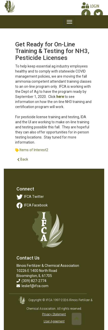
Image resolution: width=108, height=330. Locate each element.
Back (22, 159)
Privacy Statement (54, 314)
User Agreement (54, 321)
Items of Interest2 (34, 150)
